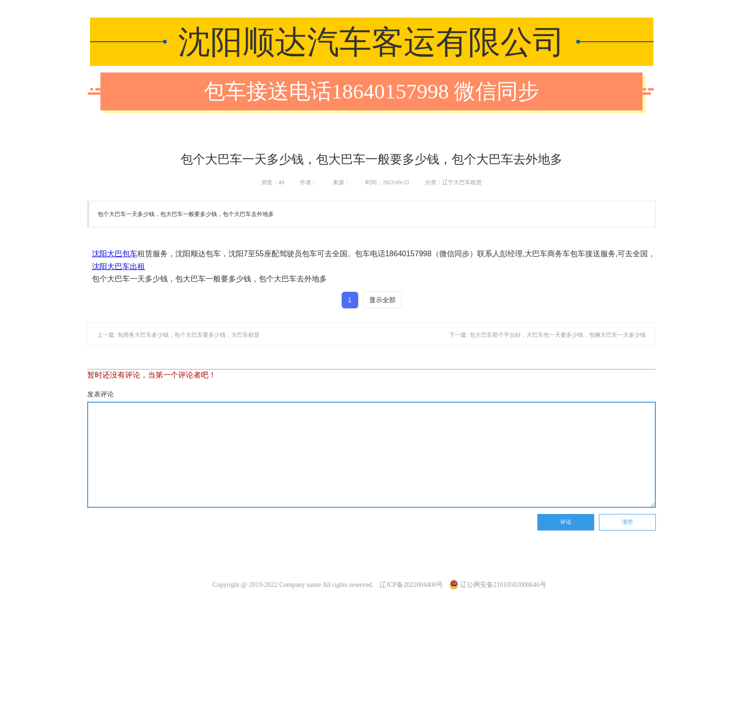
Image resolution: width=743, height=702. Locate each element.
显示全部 (382, 300)
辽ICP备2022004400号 (411, 584)
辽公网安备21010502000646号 (498, 584)
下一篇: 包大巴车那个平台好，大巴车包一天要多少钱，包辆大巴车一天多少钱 (547, 335)
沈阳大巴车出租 (118, 266)
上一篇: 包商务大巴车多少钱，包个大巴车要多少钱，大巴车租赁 (178, 335)
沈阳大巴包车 (114, 254)
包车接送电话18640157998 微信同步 (372, 91)
